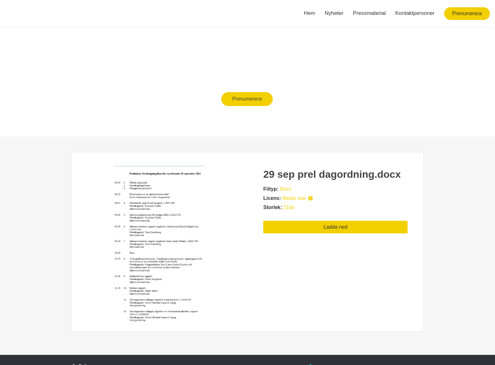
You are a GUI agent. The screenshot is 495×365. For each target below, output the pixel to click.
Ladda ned (336, 227)
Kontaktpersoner (415, 13)
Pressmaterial (369, 13)
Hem (309, 13)
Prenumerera (467, 13)
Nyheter (334, 13)
